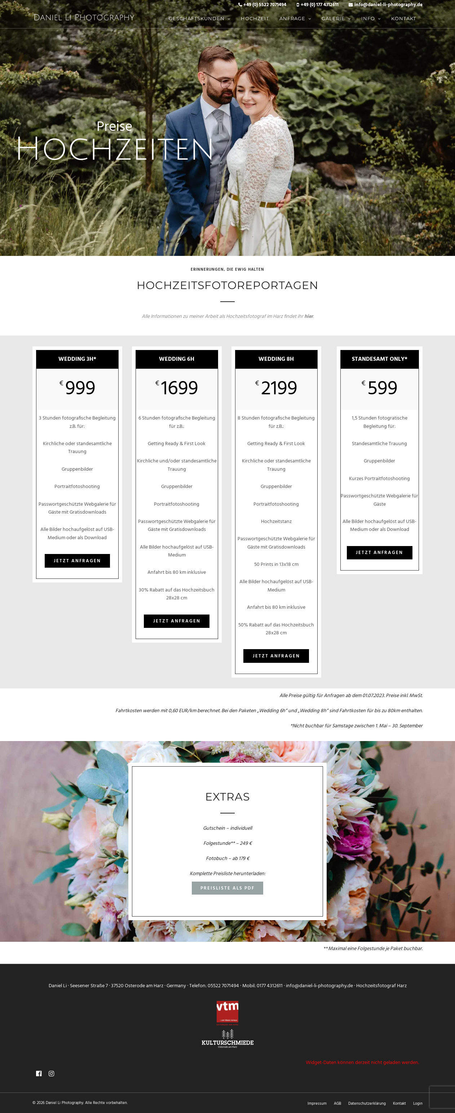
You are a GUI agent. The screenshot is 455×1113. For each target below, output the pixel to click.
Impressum (317, 1103)
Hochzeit (255, 18)
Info (368, 18)
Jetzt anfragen (77, 561)
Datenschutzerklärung (367, 1103)
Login (418, 1103)
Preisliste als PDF (227, 888)
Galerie (333, 18)
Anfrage (292, 18)
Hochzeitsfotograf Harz (381, 986)
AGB (337, 1103)
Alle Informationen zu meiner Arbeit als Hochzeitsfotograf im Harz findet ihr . (228, 316)
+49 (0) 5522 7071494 (264, 5)
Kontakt (403, 18)
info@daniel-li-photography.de (388, 5)
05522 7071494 (223, 986)
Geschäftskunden (197, 18)
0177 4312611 (270, 986)
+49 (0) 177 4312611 (320, 5)
